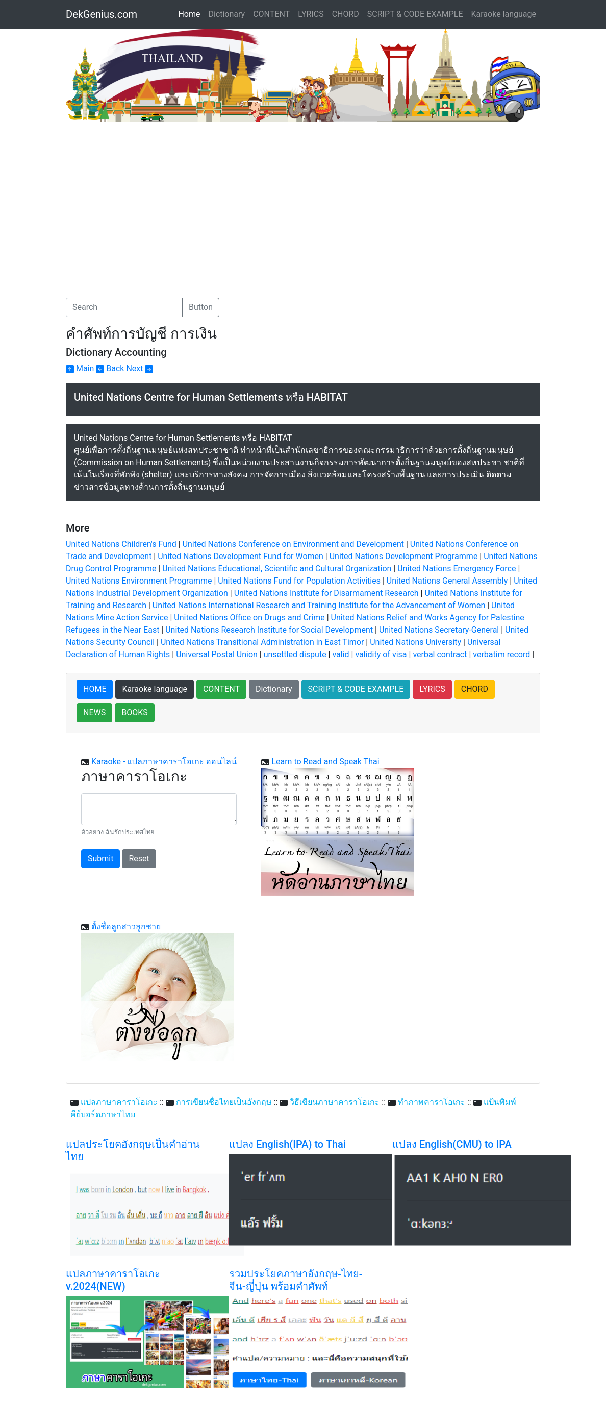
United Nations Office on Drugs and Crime (249, 617)
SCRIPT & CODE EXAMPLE (415, 14)
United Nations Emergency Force (456, 568)
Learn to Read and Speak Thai (325, 761)
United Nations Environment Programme (139, 581)
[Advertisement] (151, 198)
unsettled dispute (295, 654)
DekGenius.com (101, 14)
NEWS (94, 712)
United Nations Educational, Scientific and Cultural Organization (276, 568)
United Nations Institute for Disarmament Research (326, 593)
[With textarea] (159, 809)
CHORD (345, 14)
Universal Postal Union (217, 654)
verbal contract (440, 654)
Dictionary (226, 14)
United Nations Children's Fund (121, 544)
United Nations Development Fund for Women (240, 556)
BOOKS (134, 712)
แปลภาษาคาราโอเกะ (119, 1102)
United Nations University (415, 642)
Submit (100, 858)
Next (139, 368)
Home (191, 13)
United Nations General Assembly (447, 581)
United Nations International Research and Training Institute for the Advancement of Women (319, 605)
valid (340, 654)
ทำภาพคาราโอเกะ (431, 1102)
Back (110, 368)
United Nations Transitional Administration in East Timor (262, 642)
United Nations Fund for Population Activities (299, 581)
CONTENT (271, 14)
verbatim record (501, 654)
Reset (139, 858)
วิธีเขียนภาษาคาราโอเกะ (335, 1102)
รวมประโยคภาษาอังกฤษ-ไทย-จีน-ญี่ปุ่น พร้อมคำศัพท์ (296, 1280)
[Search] (124, 307)
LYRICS (310, 14)
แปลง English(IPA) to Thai (287, 1144)
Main (80, 368)
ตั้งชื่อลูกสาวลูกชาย (126, 926)
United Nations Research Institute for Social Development (269, 630)
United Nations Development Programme (404, 556)
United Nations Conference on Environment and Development (294, 544)
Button (201, 307)
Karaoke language (504, 14)
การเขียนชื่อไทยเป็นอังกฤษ (224, 1102)
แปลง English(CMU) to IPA (452, 1144)
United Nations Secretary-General (439, 630)
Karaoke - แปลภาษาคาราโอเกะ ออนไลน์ (164, 761)
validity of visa (381, 654)
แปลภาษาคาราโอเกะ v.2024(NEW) (113, 1280)
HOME (94, 689)
